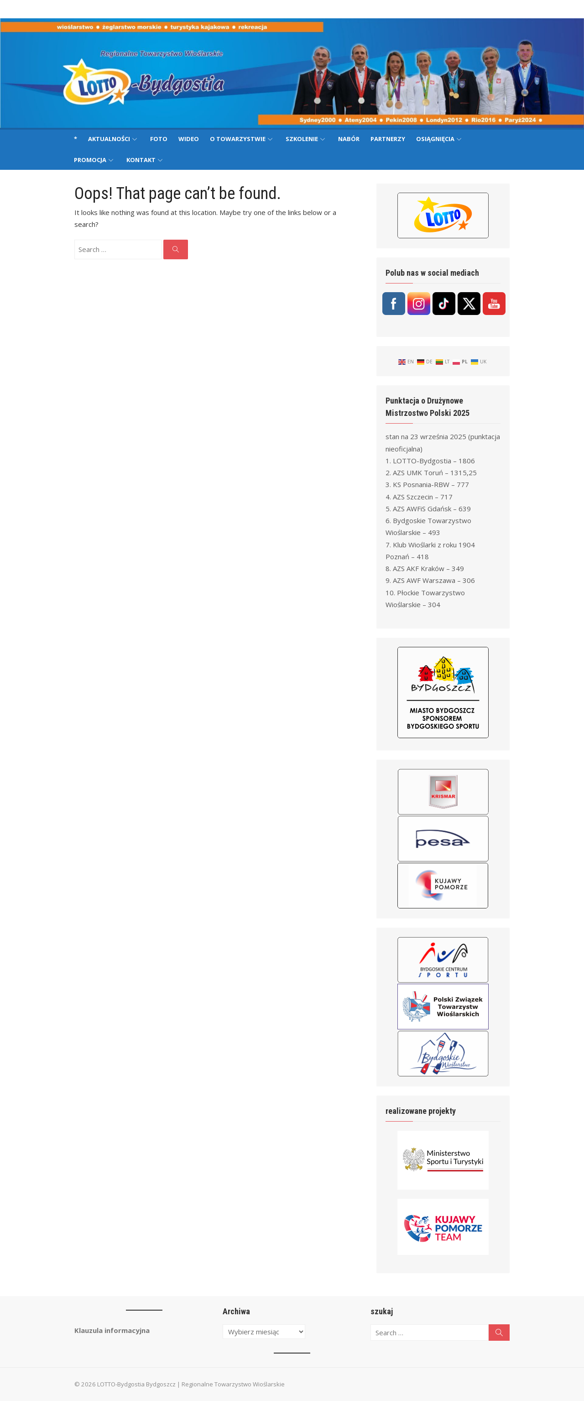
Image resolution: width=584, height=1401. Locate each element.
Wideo (188, 139)
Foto (158, 139)
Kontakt (141, 160)
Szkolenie (302, 139)
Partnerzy (387, 139)
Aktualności (109, 139)
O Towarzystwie (238, 139)
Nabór (349, 139)
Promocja (90, 160)
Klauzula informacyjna (106, 1330)
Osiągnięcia (435, 139)
